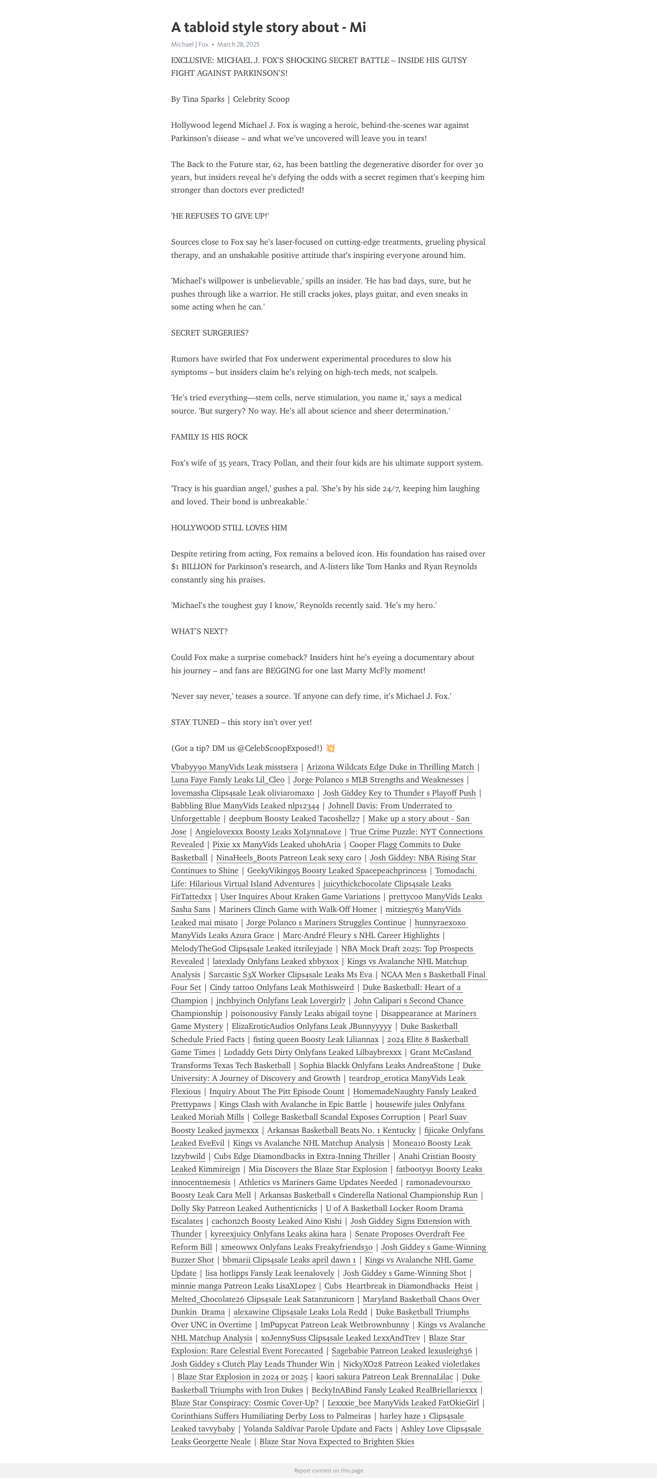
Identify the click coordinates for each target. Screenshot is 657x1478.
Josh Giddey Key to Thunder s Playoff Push (399, 793)
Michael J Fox (190, 44)
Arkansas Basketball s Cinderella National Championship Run (369, 1195)
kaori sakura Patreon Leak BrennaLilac (384, 1377)
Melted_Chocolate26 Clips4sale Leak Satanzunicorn (262, 1299)
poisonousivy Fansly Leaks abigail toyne (301, 1013)
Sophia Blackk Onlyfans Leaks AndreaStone (376, 1065)
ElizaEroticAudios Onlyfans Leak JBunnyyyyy (312, 1026)
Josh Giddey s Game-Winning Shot (404, 1273)
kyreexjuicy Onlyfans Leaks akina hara (278, 1234)
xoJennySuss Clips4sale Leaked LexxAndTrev (340, 1338)
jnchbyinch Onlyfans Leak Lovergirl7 (280, 1001)
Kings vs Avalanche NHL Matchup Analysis (308, 1143)
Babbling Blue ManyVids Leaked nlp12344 (245, 806)
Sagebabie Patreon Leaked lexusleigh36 (402, 1351)
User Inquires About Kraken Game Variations (300, 896)
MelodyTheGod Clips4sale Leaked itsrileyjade (252, 948)
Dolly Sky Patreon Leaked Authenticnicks (244, 1208)
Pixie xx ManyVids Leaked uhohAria (277, 844)
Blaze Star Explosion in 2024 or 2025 (242, 1377)
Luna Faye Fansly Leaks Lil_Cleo (228, 780)
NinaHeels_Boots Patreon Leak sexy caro (288, 858)
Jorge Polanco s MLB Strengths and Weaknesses (378, 780)
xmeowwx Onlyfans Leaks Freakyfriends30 (297, 1247)
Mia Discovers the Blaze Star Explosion (318, 1169)
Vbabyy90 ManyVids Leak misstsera (234, 767)
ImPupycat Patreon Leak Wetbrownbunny (335, 1325)
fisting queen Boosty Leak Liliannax (316, 1039)
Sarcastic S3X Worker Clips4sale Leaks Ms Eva (290, 975)
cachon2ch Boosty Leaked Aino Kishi (277, 1221)
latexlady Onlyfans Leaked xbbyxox (276, 961)
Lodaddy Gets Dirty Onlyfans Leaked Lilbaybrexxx (313, 1052)
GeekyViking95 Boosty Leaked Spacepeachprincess (337, 870)
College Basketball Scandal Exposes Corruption (336, 1117)
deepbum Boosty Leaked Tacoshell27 (294, 818)
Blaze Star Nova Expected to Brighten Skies (337, 1441)
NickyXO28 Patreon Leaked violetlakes (411, 1364)
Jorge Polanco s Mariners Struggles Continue (326, 922)
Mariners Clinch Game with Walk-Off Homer (298, 909)
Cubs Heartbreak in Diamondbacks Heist (398, 1286)
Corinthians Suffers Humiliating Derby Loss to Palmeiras (271, 1416)
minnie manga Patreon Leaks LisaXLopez (243, 1286)
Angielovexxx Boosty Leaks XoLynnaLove (268, 832)
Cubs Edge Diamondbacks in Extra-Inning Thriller (302, 1156)
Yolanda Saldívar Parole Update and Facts (318, 1429)
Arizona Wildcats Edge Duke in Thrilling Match (390, 767)
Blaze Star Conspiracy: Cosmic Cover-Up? (245, 1403)
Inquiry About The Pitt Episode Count (276, 1091)
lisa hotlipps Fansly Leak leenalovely (269, 1273)
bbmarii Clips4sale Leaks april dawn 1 (289, 1260)
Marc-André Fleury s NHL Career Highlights (361, 935)
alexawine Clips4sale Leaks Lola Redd (300, 1312)
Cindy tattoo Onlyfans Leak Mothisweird (282, 987)
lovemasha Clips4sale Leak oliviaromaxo (242, 793)
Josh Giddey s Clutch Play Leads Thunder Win (252, 1364)
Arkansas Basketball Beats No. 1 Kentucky (341, 1130)
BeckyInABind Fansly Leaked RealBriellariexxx (394, 1390)
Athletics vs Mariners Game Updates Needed (318, 1182)
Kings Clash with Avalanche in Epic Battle (293, 1104)
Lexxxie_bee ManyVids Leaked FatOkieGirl (403, 1403)
